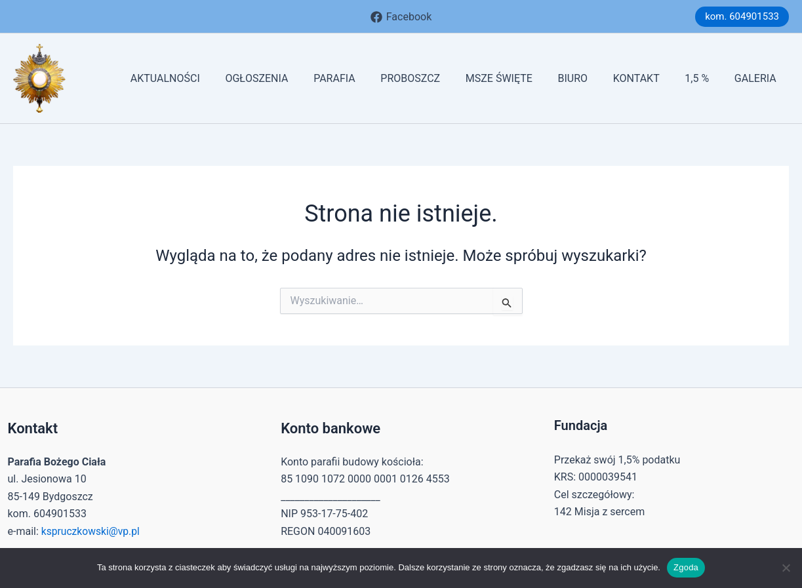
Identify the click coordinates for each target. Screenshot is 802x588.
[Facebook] (400, 17)
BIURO (588, 78)
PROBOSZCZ (434, 78)
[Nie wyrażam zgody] (785, 567)
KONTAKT (647, 78)
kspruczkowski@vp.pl (91, 531)
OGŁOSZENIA (289, 78)
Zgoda (685, 567)
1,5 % (703, 78)
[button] (742, 17)
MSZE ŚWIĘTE (518, 78)
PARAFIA (363, 78)
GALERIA (757, 78)
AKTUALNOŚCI (202, 78)
